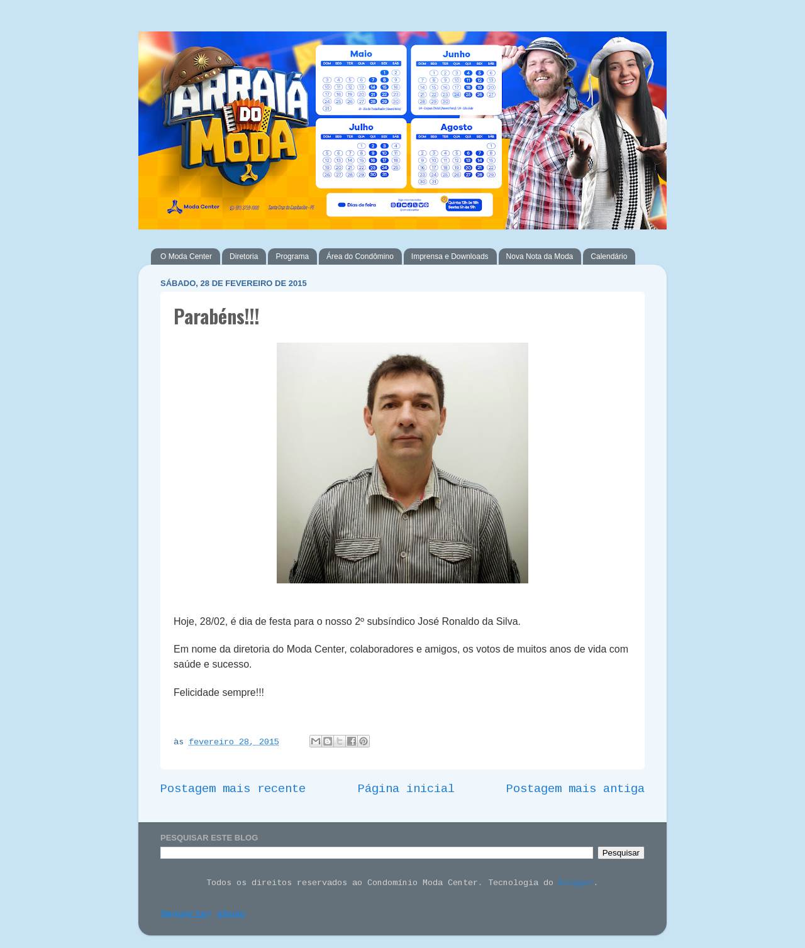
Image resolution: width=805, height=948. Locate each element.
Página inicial (406, 790)
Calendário (609, 256)
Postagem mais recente (233, 790)
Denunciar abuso (202, 916)
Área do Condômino (360, 256)
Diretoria (244, 256)
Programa (292, 256)
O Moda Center (186, 256)
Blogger (576, 883)
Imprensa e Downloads (450, 256)
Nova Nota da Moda (540, 256)
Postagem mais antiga (575, 790)
